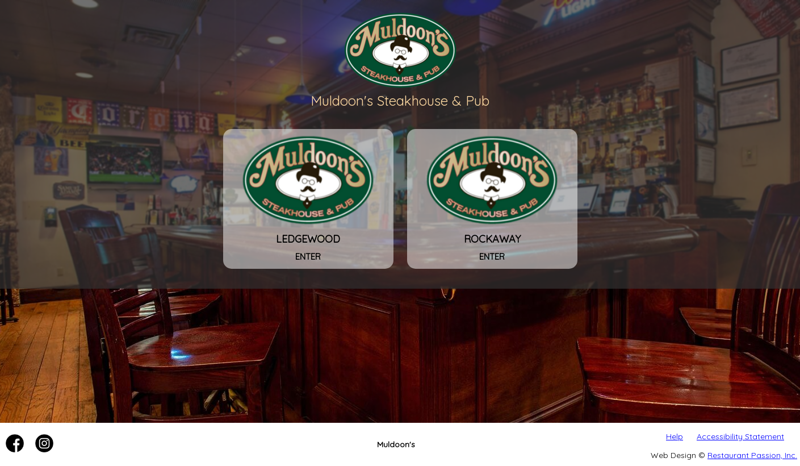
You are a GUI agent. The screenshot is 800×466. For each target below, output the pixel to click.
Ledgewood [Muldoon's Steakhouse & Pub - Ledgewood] (308, 238)
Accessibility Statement (740, 436)
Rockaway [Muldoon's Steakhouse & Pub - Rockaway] (492, 238)
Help (674, 436)
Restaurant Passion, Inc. (752, 455)
